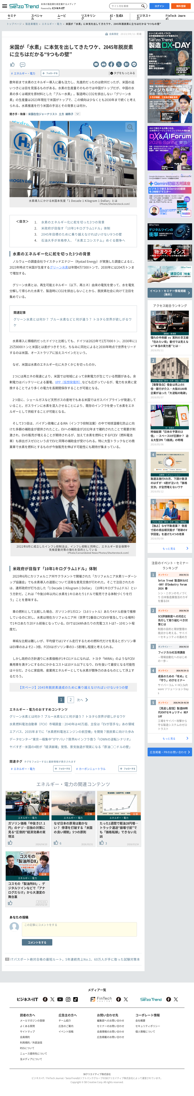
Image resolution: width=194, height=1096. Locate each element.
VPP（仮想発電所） (68, 382)
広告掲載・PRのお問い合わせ (168, 752)
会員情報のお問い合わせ (110, 1031)
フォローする (52, 73)
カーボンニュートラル (92, 769)
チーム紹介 (65, 1020)
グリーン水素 (59, 267)
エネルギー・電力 (24, 73)
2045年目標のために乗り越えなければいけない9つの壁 (81, 234)
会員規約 (25, 1037)
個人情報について (145, 1031)
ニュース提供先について (33, 1053)
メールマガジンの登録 (32, 1020)
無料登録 (181, 6)
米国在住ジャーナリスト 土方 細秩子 (50, 114)
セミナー (12, 16)
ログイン (159, 6)
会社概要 (140, 1020)
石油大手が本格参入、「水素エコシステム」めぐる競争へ (83, 240)
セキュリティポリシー (147, 1026)
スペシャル (37, 16)
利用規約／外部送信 (31, 1042)
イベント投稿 (66, 1031)
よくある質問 (27, 1026)
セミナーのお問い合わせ (110, 1026)
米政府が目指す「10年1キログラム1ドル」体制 (75, 228)
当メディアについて (31, 1059)
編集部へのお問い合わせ (110, 1020)
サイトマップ (27, 1031)
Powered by (53, 8)
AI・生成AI (116, 16)
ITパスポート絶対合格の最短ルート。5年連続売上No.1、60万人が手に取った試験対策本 (75, 959)
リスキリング (88, 16)
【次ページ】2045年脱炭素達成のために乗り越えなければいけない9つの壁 (73, 687)
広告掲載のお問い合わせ (110, 1037)
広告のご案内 (66, 1026)
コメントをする (37, 942)
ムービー (61, 16)
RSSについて (27, 1048)
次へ (80, 700)
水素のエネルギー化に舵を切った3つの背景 (73, 222)
